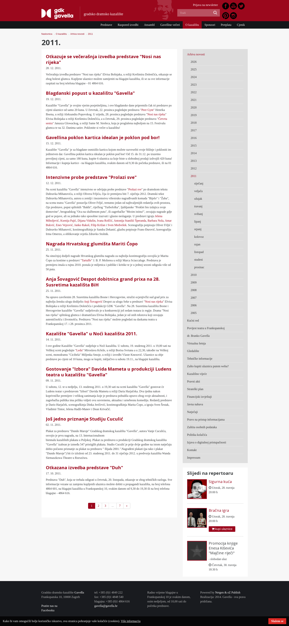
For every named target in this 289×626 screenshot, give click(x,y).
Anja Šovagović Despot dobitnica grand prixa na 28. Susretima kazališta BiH (103, 282)
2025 (194, 69)
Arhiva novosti (77, 34)
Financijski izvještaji (199, 396)
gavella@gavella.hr (105, 605)
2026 (194, 61)
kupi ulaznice (222, 529)
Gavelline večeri (170, 24)
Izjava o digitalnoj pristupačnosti (206, 442)
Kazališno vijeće (197, 373)
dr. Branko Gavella (198, 335)
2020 (194, 107)
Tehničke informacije (199, 358)
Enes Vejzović (64, 225)
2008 (194, 290)
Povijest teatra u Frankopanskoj (206, 328)
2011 (90, 34)
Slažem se (277, 621)
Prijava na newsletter (205, 5)
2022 (194, 92)
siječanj (198, 183)
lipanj (197, 221)
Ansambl (149, 24)
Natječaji (192, 411)
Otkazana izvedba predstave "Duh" (84, 467)
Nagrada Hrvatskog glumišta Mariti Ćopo (92, 244)
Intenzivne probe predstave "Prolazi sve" (91, 177)
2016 (194, 138)
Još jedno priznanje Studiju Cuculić (84, 419)
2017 (194, 130)
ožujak (198, 198)
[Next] (126, 506)
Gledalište (193, 351)
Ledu (79, 350)
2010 (194, 274)
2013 (194, 160)
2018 (194, 122)
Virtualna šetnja (196, 343)
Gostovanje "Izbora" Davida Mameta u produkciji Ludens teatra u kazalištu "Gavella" (108, 372)
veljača (198, 191)
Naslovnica (46, 34)
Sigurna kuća (220, 481)
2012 (194, 168)
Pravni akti (193, 381)
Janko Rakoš (81, 225)
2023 (194, 84)
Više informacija (131, 621)
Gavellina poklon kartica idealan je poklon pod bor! (102, 137)
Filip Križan (98, 225)
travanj (198, 206)
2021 (194, 99)
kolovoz (199, 236)
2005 (194, 312)
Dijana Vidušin (87, 220)
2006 (194, 305)
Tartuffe (86, 260)
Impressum (193, 457)
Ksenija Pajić (68, 220)
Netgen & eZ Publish (227, 592)
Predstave (106, 24)
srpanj (197, 229)
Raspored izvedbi (128, 24)
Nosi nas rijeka (156, 114)
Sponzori (209, 24)
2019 (194, 115)
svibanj (198, 213)
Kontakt (192, 450)
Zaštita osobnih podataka (202, 427)
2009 (194, 282)
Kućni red (193, 320)
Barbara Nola (156, 220)
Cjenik (241, 24)
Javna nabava (195, 404)
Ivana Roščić (104, 220)
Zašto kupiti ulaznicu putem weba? (208, 366)
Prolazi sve (134, 189)
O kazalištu (192, 24)
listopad (199, 252)
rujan (197, 244)
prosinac (199, 267)
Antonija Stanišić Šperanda (130, 220)
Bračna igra (219, 510)
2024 (194, 77)
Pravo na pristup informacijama (206, 419)
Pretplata (226, 24)
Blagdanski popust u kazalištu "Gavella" (90, 93)
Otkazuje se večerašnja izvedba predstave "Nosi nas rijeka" (103, 59)
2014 (194, 153)
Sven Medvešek (117, 225)
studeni (198, 259)
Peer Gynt (147, 109)
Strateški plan (195, 389)
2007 (194, 297)
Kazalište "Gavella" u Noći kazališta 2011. (91, 333)
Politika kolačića (197, 434)
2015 (194, 145)
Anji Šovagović (93, 301)
